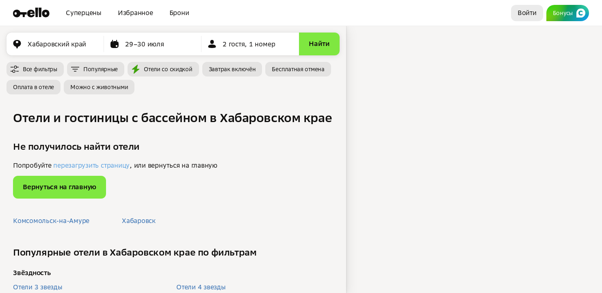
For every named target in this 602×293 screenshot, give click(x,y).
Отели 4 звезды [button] (201, 287)
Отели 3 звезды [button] (38, 287)
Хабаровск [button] (139, 220)
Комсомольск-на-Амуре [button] (51, 220)
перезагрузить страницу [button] (91, 165)
